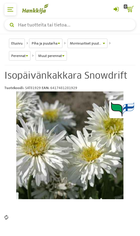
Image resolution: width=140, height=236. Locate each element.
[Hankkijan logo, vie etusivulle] (38, 9)
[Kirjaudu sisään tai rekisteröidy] (116, 9)
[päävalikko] (10, 9)
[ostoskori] (130, 9)
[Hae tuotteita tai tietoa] (70, 24)
